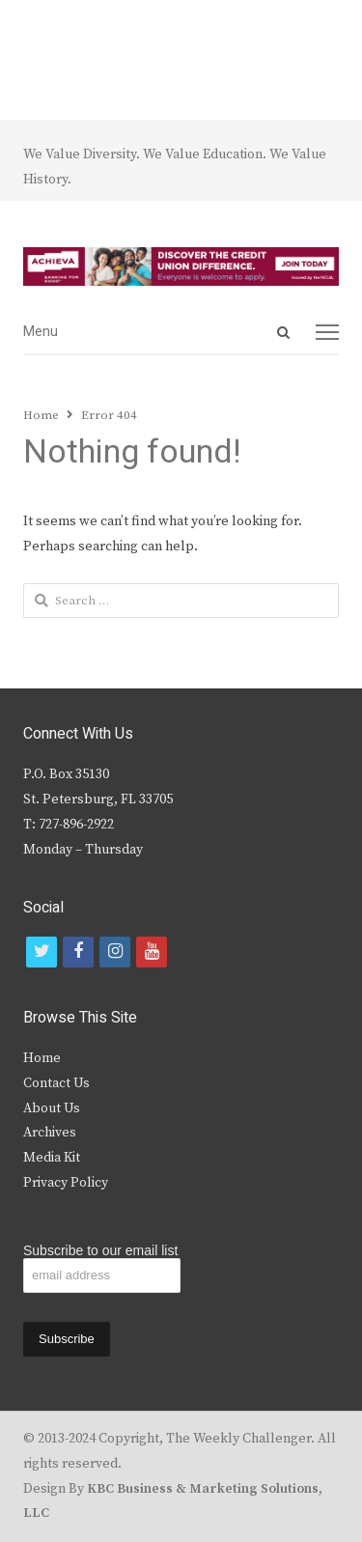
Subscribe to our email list (100, 1250)
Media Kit (51, 1157)
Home (42, 1058)
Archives (49, 1132)
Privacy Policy (65, 1183)
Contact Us (56, 1083)
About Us (51, 1108)
